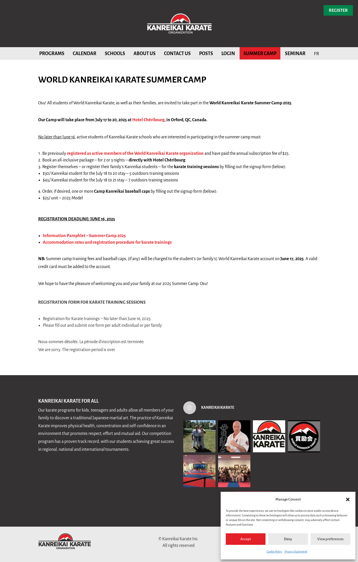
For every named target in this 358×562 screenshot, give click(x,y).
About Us (145, 53)
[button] (347, 499)
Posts (206, 53)
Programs (51, 53)
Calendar (84, 53)
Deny (288, 539)
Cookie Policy (274, 551)
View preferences (330, 539)
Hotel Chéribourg (148, 120)
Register (338, 10)
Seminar (295, 53)
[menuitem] (316, 53)
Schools (115, 53)
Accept (245, 539)
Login (228, 53)
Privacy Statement (296, 551)
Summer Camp (260, 53)
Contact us (177, 53)
